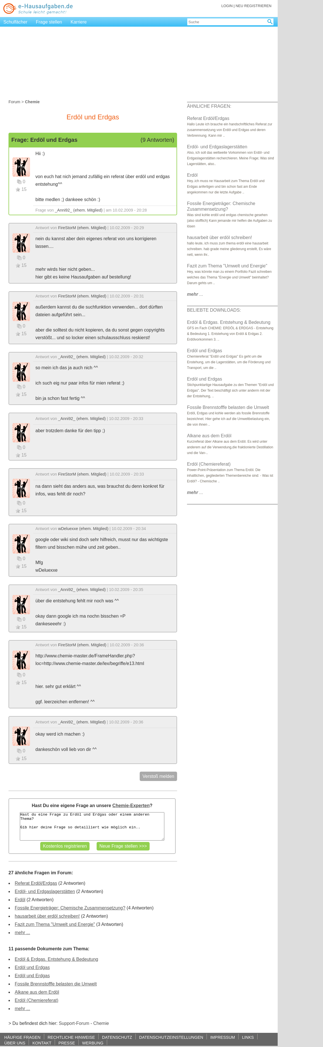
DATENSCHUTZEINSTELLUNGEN (171, 1037)
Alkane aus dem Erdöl (37, 992)
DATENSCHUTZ (117, 1037)
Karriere (79, 22)
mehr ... (22, 932)
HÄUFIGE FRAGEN (22, 1037)
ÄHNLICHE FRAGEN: (209, 106)
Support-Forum (74, 1023)
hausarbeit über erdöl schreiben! (47, 916)
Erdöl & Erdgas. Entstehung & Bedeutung (56, 959)
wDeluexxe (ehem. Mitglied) (83, 528)
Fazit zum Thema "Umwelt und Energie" (55, 924)
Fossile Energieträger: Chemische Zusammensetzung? (70, 907)
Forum (14, 102)
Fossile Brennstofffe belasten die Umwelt (56, 983)
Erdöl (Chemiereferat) (36, 1000)
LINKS (248, 1037)
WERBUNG (92, 1043)
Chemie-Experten (131, 805)
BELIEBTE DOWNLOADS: (214, 310)
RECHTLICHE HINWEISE (71, 1037)
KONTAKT (41, 1043)
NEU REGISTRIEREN (253, 6)
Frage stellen (49, 22)
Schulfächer (15, 22)
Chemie (101, 1023)
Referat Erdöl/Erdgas (36, 883)
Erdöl (20, 899)
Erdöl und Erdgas (32, 967)
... (195, 294)
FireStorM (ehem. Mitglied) (82, 227)
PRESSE (66, 1043)
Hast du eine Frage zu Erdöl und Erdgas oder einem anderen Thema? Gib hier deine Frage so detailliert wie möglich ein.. (92, 826)
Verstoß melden (158, 776)
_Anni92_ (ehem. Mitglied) (79, 210)
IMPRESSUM (222, 1037)
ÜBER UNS (14, 1043)
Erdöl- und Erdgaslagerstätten (45, 891)
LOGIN (227, 6)
